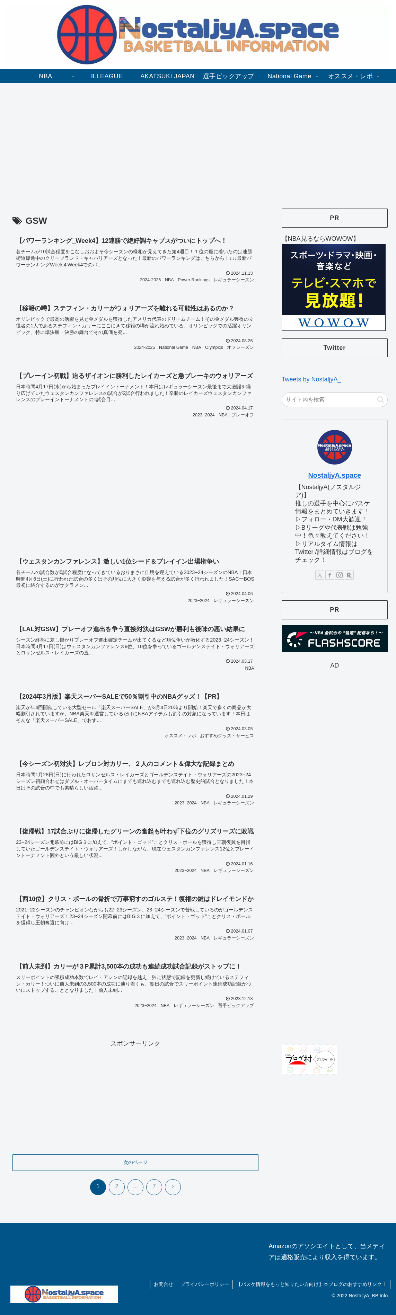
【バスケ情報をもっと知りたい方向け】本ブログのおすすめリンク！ (311, 1284)
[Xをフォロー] (319, 575)
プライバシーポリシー (205, 1284)
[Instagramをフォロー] (339, 575)
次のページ (135, 1162)
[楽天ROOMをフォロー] (349, 575)
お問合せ (163, 1284)
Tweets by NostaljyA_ (311, 379)
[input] (335, 399)
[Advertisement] (198, 139)
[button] (381, 400)
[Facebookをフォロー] (329, 575)
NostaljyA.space (334, 475)
